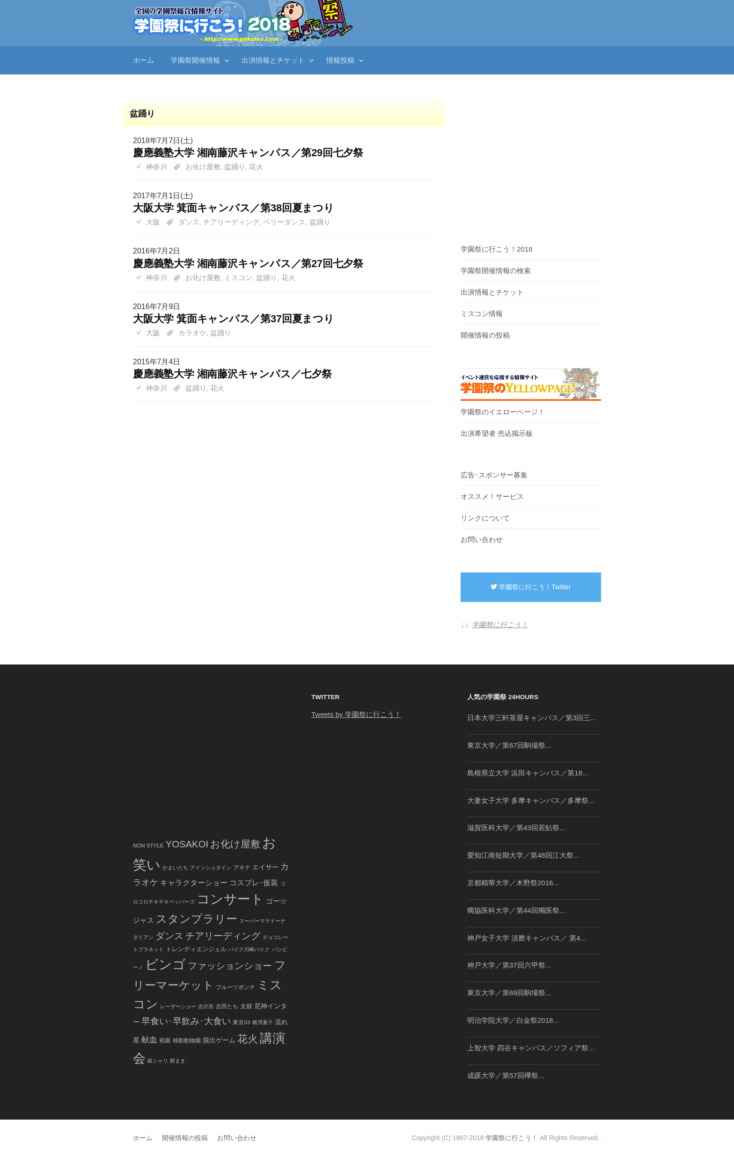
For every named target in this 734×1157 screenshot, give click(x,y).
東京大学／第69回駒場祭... (509, 993)
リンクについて (485, 518)
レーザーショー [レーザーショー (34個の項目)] (178, 1006)
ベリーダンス (284, 222)
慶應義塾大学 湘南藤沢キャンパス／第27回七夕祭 (248, 263)
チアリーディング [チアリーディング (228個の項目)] (222, 936)
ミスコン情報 (482, 314)
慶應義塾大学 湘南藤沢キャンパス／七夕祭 (232, 374)
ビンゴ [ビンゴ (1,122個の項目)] (165, 964)
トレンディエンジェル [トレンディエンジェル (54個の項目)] (196, 949)
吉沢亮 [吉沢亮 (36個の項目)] (205, 1006)
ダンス (188, 222)
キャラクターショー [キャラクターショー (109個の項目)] (194, 882)
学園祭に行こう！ (500, 625)
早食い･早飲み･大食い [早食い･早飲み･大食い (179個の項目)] (186, 1021)
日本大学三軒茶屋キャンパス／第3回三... (531, 718)
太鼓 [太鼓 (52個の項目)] (246, 1006)
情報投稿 (340, 60)
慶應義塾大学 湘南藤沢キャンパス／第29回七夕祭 (248, 153)
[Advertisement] (279, 425)
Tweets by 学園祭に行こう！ (356, 714)
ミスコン (238, 278)
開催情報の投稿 (485, 335)
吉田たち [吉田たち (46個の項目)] (227, 1006)
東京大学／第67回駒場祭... (509, 745)
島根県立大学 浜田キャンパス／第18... (527, 773)
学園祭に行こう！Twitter (531, 587)
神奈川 (156, 167)
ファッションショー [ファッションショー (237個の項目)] (230, 966)
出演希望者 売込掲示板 (497, 433)
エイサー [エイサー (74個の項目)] (265, 867)
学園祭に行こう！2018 (496, 249)
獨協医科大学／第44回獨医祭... (516, 910)
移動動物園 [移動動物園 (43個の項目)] (187, 1040)
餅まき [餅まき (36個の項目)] (177, 1060)
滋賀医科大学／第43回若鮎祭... (516, 828)
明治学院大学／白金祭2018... (513, 1020)
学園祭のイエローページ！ (503, 412)
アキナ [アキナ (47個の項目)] (242, 867)
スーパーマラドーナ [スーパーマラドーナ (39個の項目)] (262, 921)
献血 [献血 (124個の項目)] (149, 1039)
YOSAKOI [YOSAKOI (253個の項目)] (187, 844)
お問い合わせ (482, 539)
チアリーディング (231, 222)
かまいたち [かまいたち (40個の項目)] (175, 867)
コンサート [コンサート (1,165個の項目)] (230, 899)
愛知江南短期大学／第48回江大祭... (523, 855)
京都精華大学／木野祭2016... (513, 883)
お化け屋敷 (202, 167)
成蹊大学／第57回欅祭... (505, 1075)
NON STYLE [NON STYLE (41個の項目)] (148, 845)
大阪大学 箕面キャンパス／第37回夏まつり (233, 319)
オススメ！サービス (492, 496)
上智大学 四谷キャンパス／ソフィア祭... (531, 1048)
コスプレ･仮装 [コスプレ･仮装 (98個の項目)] (253, 883)
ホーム (143, 60)
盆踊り (234, 167)
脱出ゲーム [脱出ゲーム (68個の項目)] (219, 1040)
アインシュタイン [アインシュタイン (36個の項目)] (210, 867)
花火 (256, 167)
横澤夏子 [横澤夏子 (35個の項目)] (262, 1022)
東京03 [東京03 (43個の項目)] (241, 1022)
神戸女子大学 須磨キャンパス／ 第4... (526, 938)
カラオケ (192, 333)
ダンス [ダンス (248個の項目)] (169, 936)
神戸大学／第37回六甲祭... (509, 965)
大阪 (153, 222)
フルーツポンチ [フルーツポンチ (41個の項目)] (235, 987)
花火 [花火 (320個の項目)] (247, 1039)
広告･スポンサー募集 (494, 475)
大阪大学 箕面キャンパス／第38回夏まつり (233, 208)
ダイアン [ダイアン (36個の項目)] (143, 937)
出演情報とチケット (273, 60)
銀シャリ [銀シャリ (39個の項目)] (157, 1060)
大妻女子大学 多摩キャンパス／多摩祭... (531, 800)
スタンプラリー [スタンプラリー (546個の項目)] (196, 918)
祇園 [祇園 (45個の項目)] (164, 1040)
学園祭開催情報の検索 (496, 271)
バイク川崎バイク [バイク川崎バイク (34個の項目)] (249, 949)
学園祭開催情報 (195, 60)
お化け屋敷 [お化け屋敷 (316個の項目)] (235, 844)
